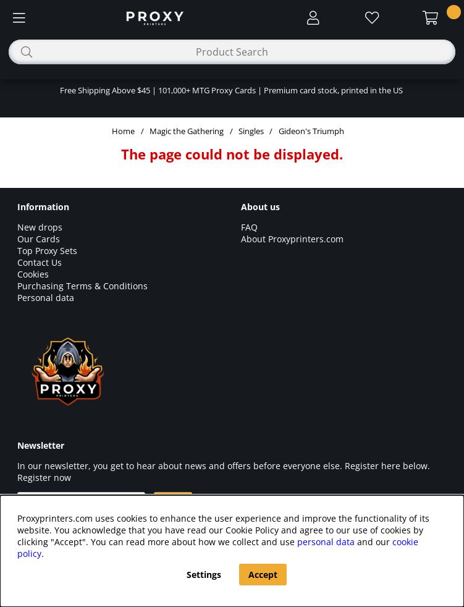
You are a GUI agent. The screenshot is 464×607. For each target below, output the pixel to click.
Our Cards (38, 239)
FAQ (249, 227)
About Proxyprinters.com (292, 239)
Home (123, 131)
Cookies (33, 274)
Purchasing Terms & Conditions (82, 286)
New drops (39, 227)
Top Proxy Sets (47, 251)
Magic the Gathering (187, 131)
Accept (262, 574)
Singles (251, 131)
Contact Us (39, 262)
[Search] (232, 52)
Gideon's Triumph (311, 131)
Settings (204, 574)
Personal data (45, 298)
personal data (326, 542)
